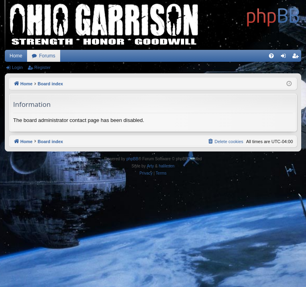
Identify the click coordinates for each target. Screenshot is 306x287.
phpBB (132, 159)
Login (17, 67)
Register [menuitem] (297, 57)
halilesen (166, 166)
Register (42, 67)
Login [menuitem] (285, 57)
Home (16, 56)
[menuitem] (271, 56)
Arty (150, 166)
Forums (47, 56)
